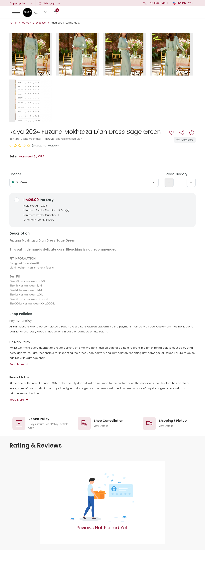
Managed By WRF (31, 156)
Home (13, 22)
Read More (16, 364)
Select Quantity (176, 174)
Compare (184, 139)
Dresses (41, 22)
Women (26, 22)
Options (15, 174)
